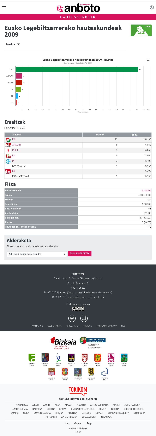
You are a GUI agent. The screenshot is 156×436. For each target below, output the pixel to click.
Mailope (86, 413)
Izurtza (13, 44)
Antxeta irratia (99, 405)
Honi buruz (37, 326)
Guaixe (14, 413)
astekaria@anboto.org (78, 297)
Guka (26, 413)
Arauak (88, 326)
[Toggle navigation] (4, 7)
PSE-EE (16, 150)
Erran (62, 409)
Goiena (115, 409)
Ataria (116, 405)
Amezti (68, 405)
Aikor (35, 405)
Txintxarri (50, 417)
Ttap (89, 423)
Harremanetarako (106, 326)
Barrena (37, 409)
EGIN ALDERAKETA (80, 253)
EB (13, 170)
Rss (123, 326)
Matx (67, 423)
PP (13, 161)
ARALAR (16, 144)
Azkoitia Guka (20, 409)
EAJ (14, 139)
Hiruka (59, 413)
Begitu (51, 409)
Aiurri (46, 405)
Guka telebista (42, 413)
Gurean (78, 423)
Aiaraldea (22, 405)
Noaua (99, 413)
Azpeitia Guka (132, 405)
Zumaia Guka (89, 417)
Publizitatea (72, 326)
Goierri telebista (134, 409)
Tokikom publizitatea (78, 428)
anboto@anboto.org (70, 292)
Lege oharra (54, 326)
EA (13, 155)
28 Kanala (106, 417)
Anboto (81, 405)
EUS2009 (146, 190)
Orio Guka (139, 413)
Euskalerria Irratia (82, 409)
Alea (57, 405)
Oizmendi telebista (118, 413)
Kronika (72, 413)
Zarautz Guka (69, 417)
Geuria (103, 409)
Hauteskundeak (78, 17)
